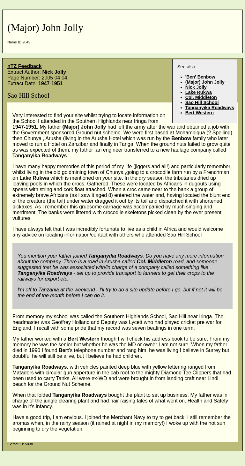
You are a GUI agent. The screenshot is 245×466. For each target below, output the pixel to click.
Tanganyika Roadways (209, 107)
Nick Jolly (196, 87)
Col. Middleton (201, 97)
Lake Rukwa (198, 92)
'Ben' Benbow (200, 76)
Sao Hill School (202, 102)
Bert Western (199, 112)
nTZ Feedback (24, 66)
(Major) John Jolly (205, 82)
